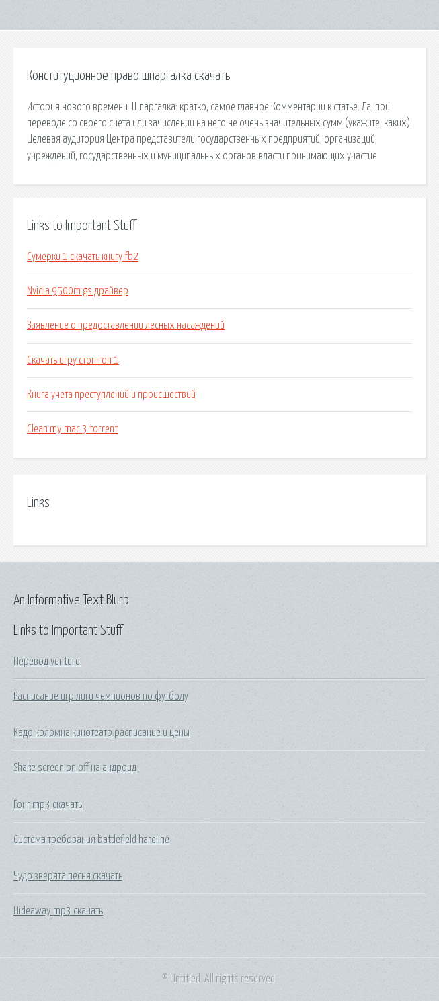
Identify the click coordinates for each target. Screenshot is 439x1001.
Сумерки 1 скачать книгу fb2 (82, 256)
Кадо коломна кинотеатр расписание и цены (101, 732)
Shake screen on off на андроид (74, 767)
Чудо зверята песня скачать (67, 876)
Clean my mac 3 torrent (72, 429)
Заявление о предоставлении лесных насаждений (126, 325)
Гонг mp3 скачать (47, 804)
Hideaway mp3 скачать (58, 911)
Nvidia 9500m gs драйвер (77, 291)
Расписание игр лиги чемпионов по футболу (100, 696)
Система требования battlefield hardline (91, 839)
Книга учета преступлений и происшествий (111, 394)
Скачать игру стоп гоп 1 (73, 360)
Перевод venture (46, 661)
